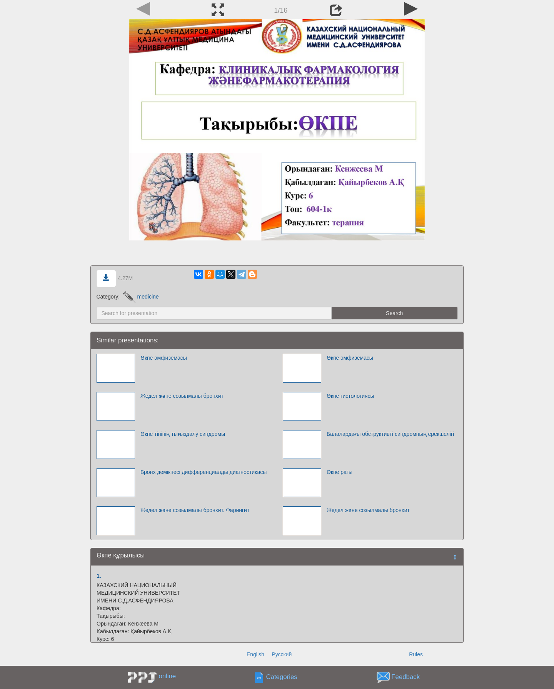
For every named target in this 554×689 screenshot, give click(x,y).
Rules (416, 654)
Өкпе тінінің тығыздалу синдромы (182, 434)
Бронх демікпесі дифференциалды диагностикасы (203, 472)
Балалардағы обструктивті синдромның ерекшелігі (390, 434)
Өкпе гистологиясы (350, 396)
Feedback (405, 677)
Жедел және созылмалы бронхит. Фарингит (194, 510)
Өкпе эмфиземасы (163, 358)
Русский (282, 654)
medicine (141, 297)
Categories (281, 677)
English (255, 654)
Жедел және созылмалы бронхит (182, 396)
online (167, 676)
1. (99, 576)
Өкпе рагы (339, 472)
